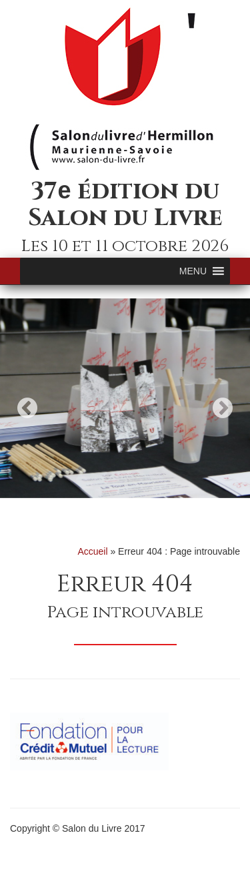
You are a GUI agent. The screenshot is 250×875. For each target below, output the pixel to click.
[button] (193, 271)
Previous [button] (27, 408)
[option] (125, 398)
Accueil (92, 551)
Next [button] (223, 408)
